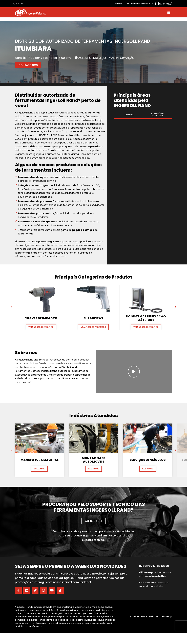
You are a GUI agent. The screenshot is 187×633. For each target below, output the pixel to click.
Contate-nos (28, 65)
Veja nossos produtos (40, 327)
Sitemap (167, 616)
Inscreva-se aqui (154, 566)
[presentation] (11, 307)
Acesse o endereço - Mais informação (107, 58)
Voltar (18, 3)
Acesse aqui (93, 521)
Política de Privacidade (144, 616)
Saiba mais (39, 468)
